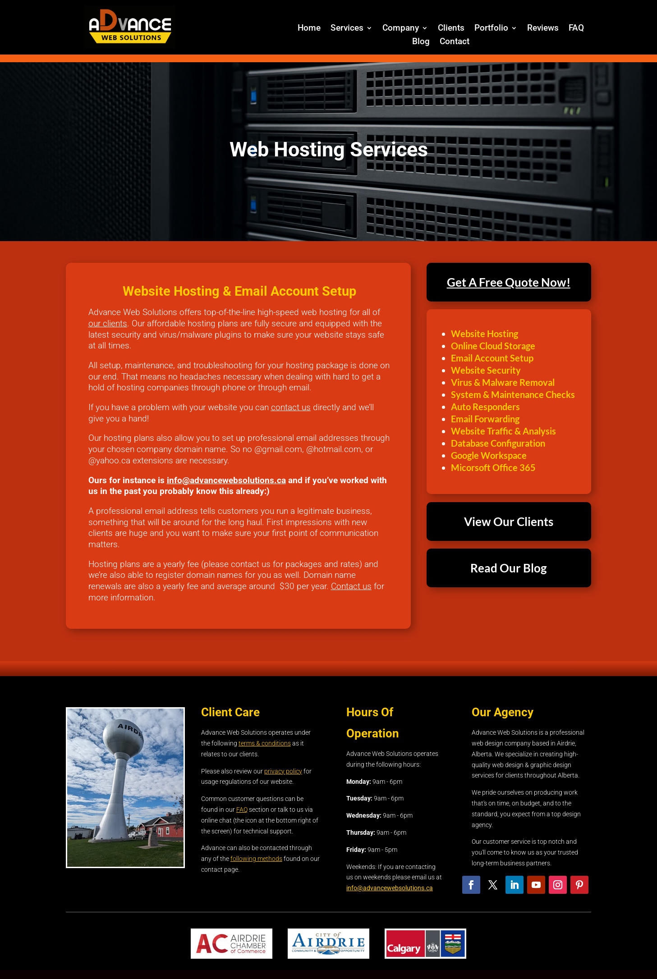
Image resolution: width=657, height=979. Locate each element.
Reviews (543, 29)
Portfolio (491, 29)
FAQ (576, 29)
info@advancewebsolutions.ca (226, 480)
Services (347, 29)
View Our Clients (508, 521)
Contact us (351, 586)
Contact (454, 42)
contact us (291, 407)
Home (309, 29)
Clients (451, 29)
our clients (107, 323)
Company (400, 29)
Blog (421, 42)
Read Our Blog (508, 568)
